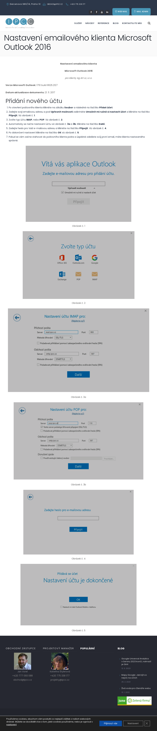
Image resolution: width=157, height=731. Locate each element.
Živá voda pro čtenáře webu (136, 689)
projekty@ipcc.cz (59, 680)
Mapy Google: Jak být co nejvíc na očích (134, 677)
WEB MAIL (121, 12)
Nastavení (132, 723)
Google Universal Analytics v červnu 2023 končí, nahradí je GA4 (136, 662)
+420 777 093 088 (22, 676)
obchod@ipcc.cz (55, 4)
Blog (116, 24)
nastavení (13, 724)
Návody (89, 24)
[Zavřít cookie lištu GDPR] (147, 723)
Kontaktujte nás (132, 24)
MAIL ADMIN (141, 12)
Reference (103, 24)
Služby (78, 24)
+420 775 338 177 (77, 4)
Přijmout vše (109, 723)
